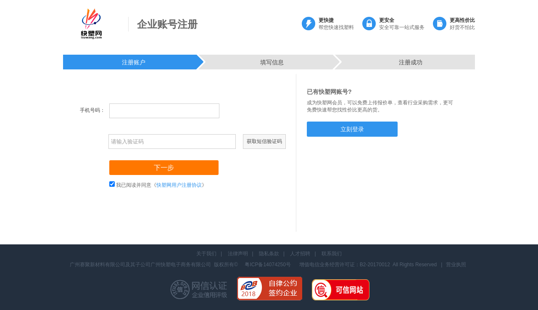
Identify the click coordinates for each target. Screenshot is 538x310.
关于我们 (206, 254)
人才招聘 (300, 254)
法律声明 (238, 254)
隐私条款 (269, 254)
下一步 (164, 167)
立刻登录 (352, 129)
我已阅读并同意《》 (161, 185)
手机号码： (92, 110)
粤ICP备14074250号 (267, 265)
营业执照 (456, 265)
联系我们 (332, 254)
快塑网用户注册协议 (179, 185)
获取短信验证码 (264, 141)
